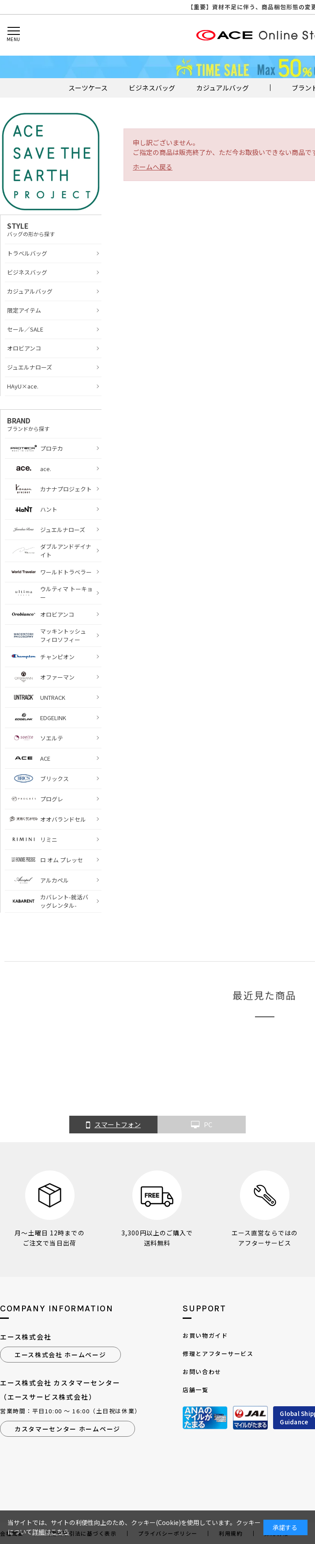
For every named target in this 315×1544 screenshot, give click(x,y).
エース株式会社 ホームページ (60, 1354)
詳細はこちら (50, 1531)
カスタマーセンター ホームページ (67, 1428)
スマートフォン (113, 1125)
